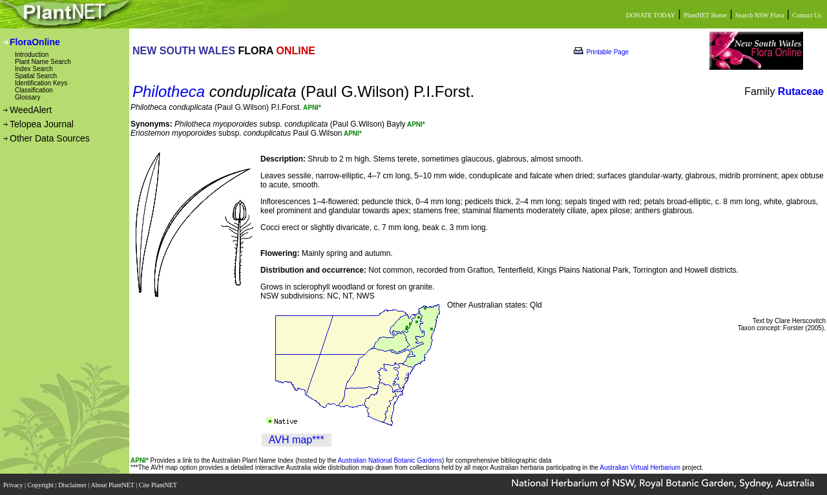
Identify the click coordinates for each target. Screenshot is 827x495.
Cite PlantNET (158, 483)
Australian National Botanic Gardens (390, 460)
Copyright (42, 483)
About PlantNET (113, 483)
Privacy (14, 483)
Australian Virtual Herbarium (640, 467)
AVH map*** (296, 439)
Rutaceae (801, 91)
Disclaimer (73, 483)
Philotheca (168, 91)
